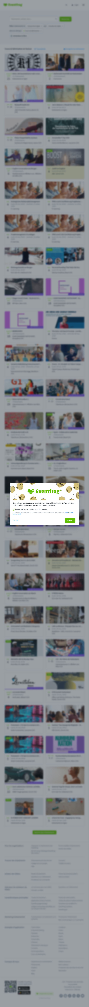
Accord (70, 520)
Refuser (15, 520)
